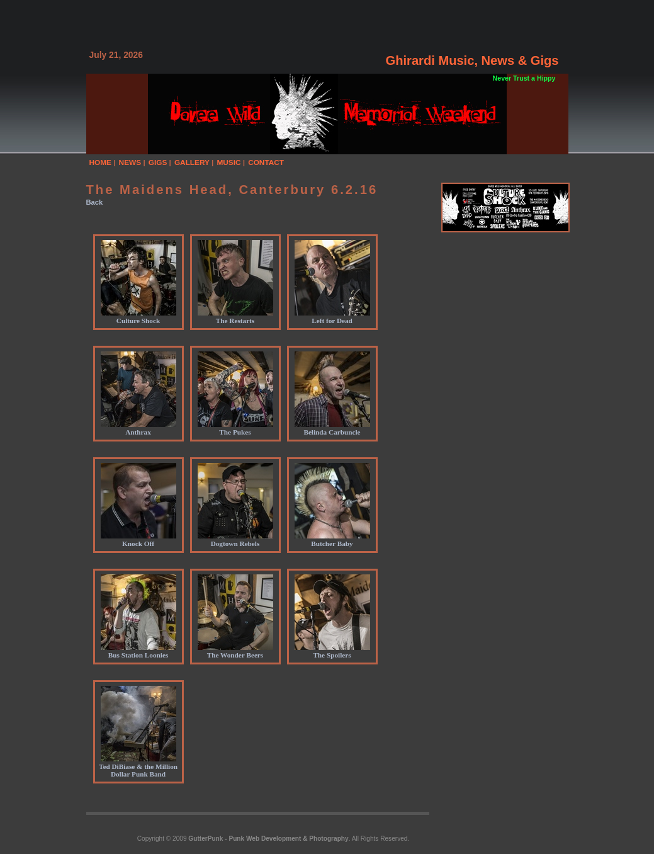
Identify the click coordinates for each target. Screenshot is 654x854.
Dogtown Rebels (235, 539)
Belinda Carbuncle (332, 428)
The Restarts (235, 316)
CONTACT (266, 162)
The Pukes (235, 428)
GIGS (158, 162)
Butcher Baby (332, 539)
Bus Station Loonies (138, 651)
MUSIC (228, 162)
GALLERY (192, 162)
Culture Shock (138, 316)
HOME (100, 162)
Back (94, 202)
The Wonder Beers (235, 651)
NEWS (130, 162)
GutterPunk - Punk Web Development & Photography (268, 838)
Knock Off (138, 539)
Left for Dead (332, 316)
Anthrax (138, 428)
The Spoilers (332, 651)
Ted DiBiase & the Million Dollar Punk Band (138, 766)
